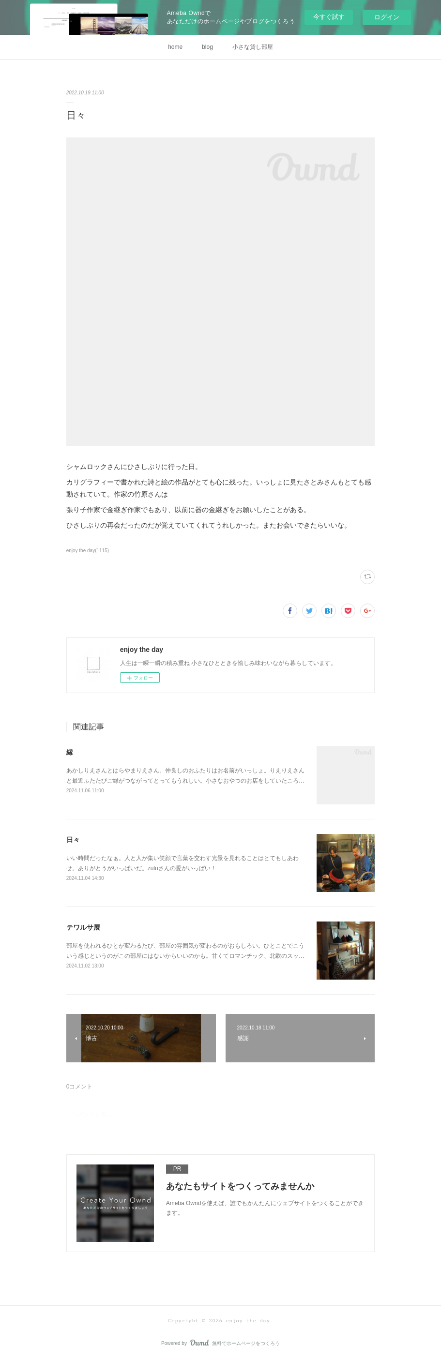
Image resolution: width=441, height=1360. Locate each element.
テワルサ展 (83, 927)
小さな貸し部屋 (252, 47)
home (175, 47)
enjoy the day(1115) (87, 550)
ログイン (386, 17)
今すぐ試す (329, 16)
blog (207, 47)
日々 (73, 840)
